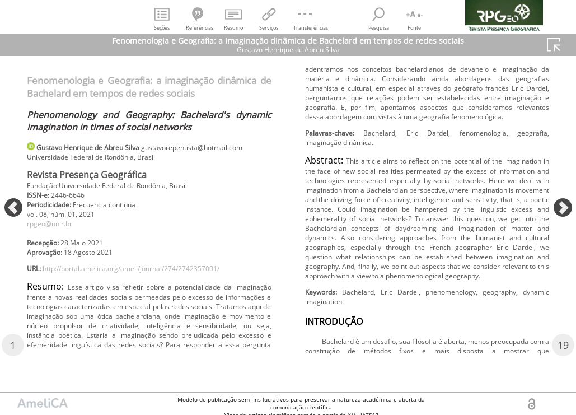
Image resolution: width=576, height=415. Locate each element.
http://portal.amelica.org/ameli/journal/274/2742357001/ (151, 292)
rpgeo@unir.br (54, 242)
